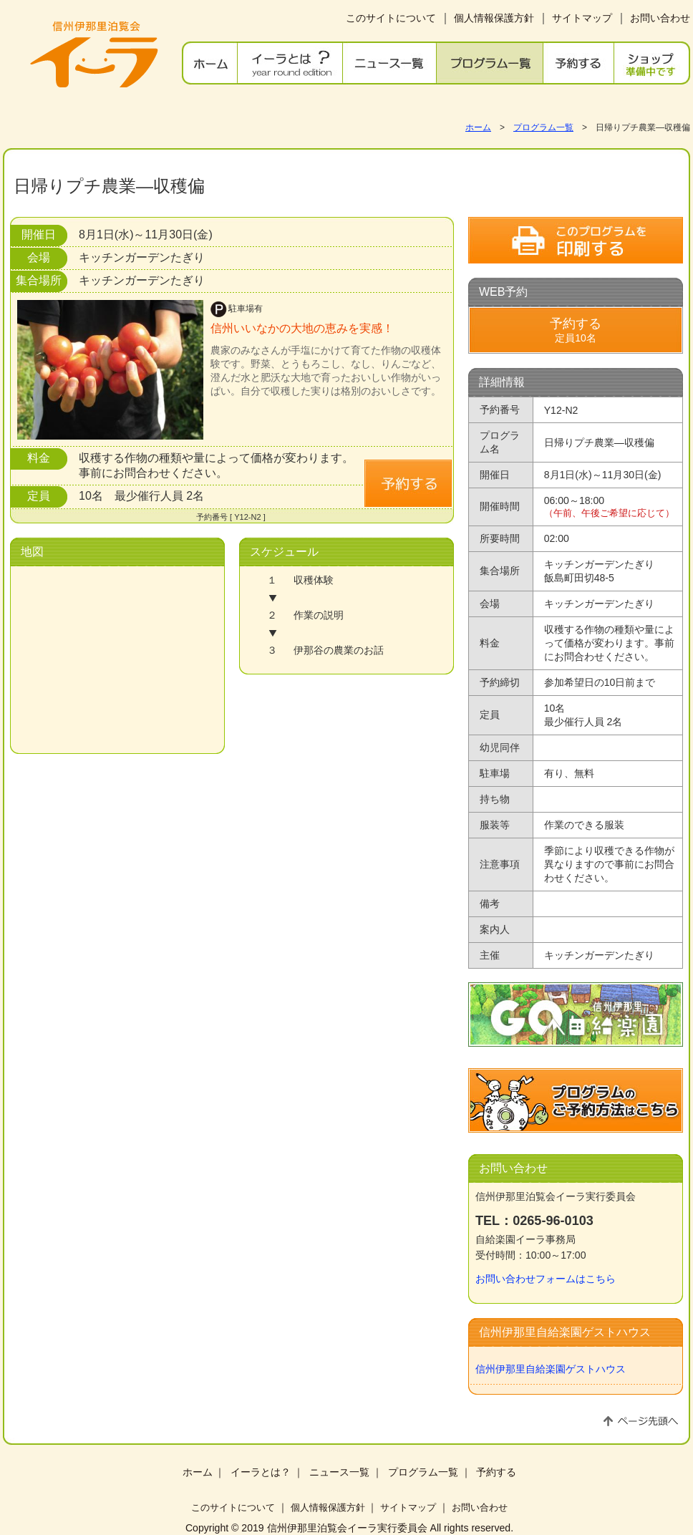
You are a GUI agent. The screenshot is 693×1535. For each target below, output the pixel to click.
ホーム (210, 63)
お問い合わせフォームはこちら (545, 1278)
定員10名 (575, 330)
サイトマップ (582, 18)
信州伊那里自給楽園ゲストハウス (550, 1369)
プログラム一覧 (490, 63)
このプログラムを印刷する (575, 240)
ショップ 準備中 (652, 63)
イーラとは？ (290, 63)
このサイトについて (391, 18)
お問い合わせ (660, 18)
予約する (578, 63)
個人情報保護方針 (494, 18)
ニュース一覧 (390, 63)
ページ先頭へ (641, 1421)
